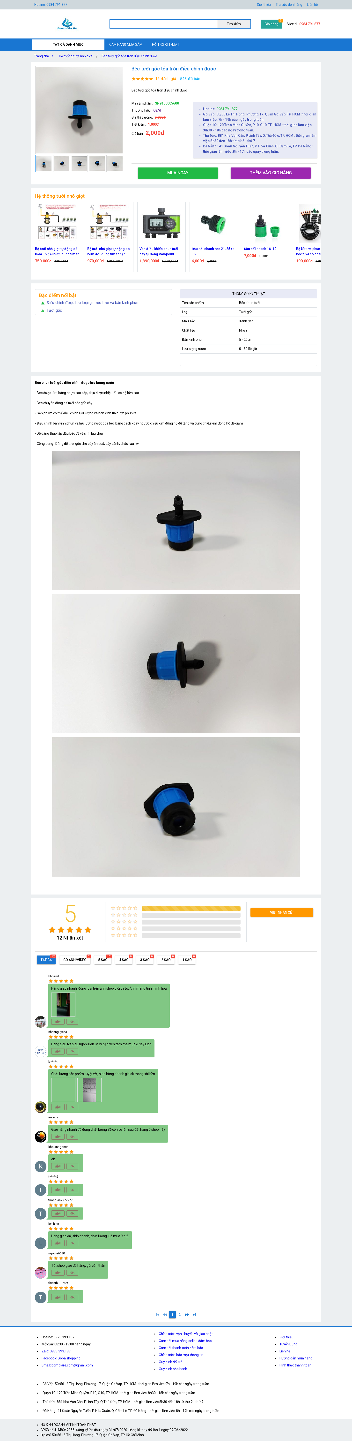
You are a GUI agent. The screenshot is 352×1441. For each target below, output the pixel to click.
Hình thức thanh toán (295, 1365)
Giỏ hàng (271, 24)
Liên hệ (312, 5)
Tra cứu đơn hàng (289, 5)
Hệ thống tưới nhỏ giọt (75, 56)
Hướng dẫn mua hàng (295, 1358)
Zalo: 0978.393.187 (56, 1351)
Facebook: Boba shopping (61, 1358)
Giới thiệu (264, 5)
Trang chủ (44, 56)
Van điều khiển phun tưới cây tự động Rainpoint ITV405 (158, 252)
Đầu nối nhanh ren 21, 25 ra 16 (213, 251)
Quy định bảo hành (173, 1369)
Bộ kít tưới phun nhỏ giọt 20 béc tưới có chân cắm (317, 251)
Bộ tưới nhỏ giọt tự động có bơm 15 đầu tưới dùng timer (57, 251)
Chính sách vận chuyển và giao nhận (186, 1334)
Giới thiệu (286, 1337)
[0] (165, 1314)
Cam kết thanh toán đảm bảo (181, 1348)
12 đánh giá (165, 78)
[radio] (52, 929)
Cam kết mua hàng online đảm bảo (185, 1341)
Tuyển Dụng (288, 1344)
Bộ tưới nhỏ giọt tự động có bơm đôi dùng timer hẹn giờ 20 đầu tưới (108, 252)
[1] (157, 1314)
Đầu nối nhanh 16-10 (260, 249)
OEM (157, 110)
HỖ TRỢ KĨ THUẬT (165, 44)
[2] (179, 1314)
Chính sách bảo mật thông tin (181, 1355)
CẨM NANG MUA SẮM (125, 44)
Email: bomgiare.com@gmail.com (67, 1365)
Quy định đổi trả (171, 1362)
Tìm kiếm (234, 24)
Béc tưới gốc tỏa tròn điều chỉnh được (130, 56)
